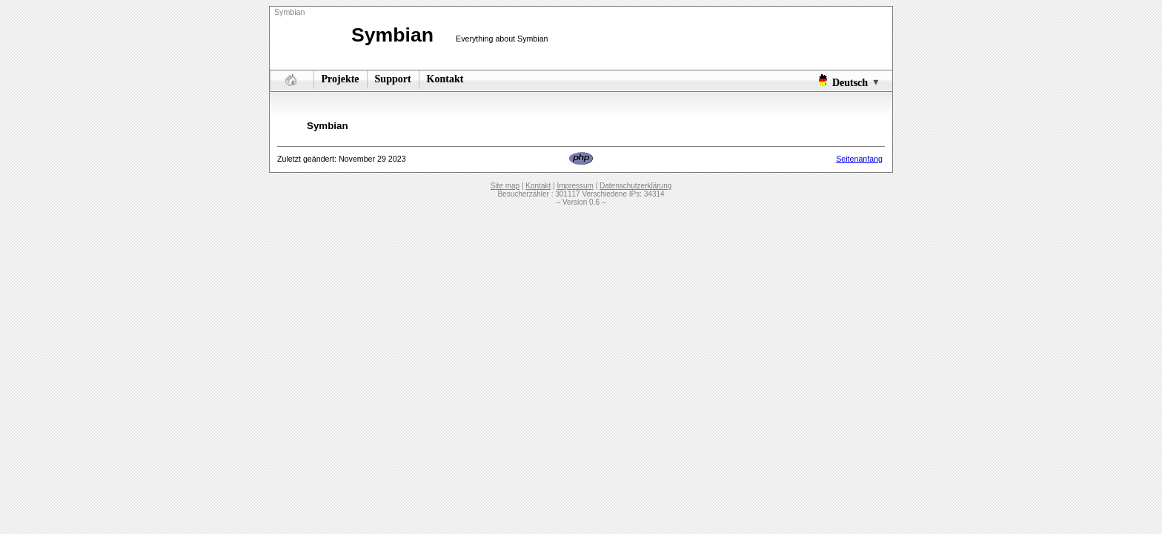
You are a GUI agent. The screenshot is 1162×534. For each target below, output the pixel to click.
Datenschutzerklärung (635, 186)
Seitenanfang (859, 158)
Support (393, 79)
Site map (505, 186)
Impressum (575, 186)
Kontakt (445, 79)
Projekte (340, 79)
